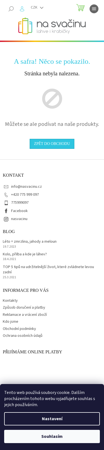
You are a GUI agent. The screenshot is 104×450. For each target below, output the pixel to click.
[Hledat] (11, 8)
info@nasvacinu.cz (26, 186)
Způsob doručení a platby (24, 307)
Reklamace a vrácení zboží (25, 314)
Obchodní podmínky (19, 329)
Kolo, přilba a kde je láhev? (25, 254)
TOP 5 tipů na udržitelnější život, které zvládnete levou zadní (48, 269)
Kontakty (10, 300)
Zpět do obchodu (52, 144)
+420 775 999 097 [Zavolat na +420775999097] (25, 194)
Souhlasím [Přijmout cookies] (52, 436)
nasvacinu (19, 219)
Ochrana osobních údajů (22, 335)
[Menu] (94, 8)
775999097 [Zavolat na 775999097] (20, 202)
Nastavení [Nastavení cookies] (52, 419)
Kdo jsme (10, 321)
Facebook (19, 211)
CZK (34, 7)
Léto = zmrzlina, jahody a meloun (30, 241)
